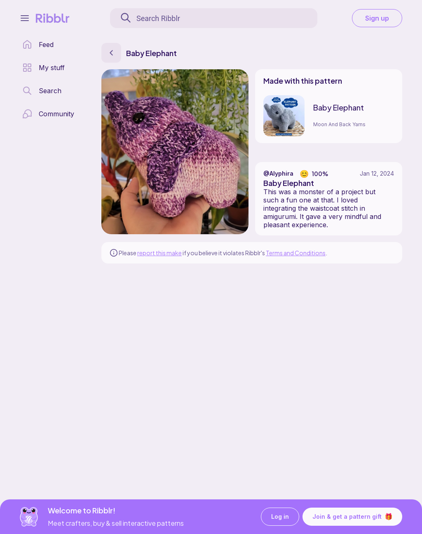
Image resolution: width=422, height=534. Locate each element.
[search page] (41, 91)
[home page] (38, 44)
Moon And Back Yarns (339, 124)
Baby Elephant (338, 107)
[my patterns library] (43, 68)
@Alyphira (278, 173)
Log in (280, 516)
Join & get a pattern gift (352, 516)
